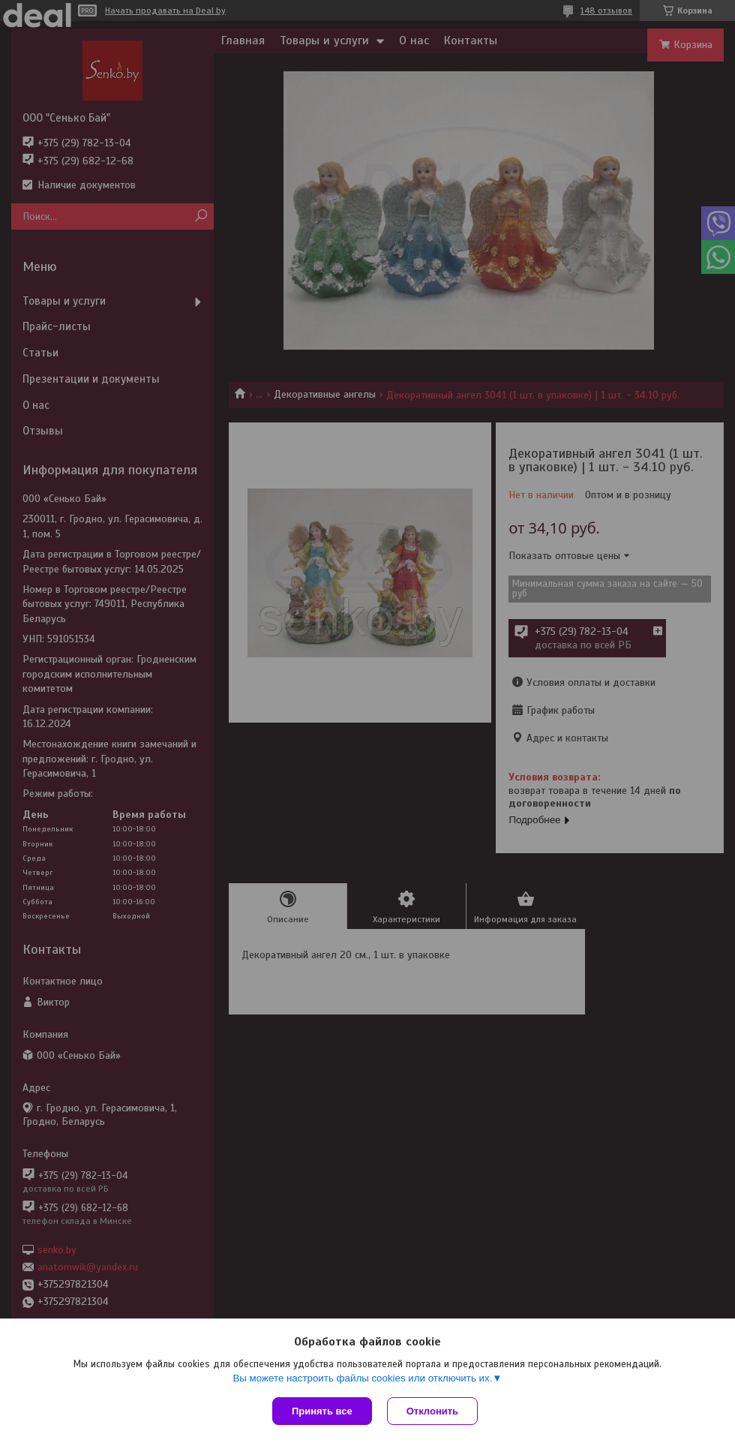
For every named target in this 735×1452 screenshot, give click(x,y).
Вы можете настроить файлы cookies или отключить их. (362, 1378)
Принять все (322, 1411)
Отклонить (432, 1411)
